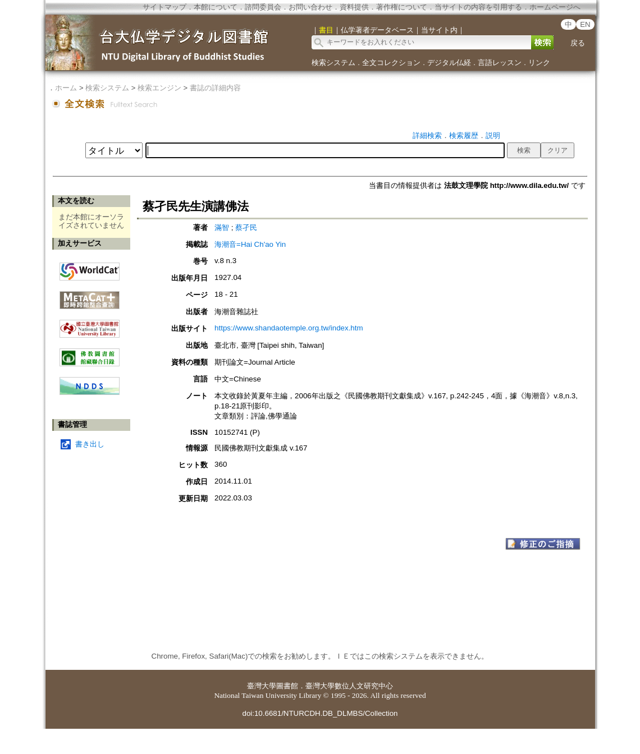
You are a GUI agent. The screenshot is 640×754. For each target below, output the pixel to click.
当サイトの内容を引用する (478, 7)
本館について (215, 7)
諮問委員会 (263, 7)
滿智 (222, 227)
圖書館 (287, 686)
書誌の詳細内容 (215, 88)
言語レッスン (500, 62)
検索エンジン (159, 88)
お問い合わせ (310, 7)
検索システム (333, 62)
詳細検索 (427, 135)
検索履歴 (463, 135)
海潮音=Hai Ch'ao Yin (250, 244)
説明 (493, 135)
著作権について (401, 7)
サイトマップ (164, 7)
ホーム (66, 88)
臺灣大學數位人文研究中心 (349, 686)
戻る (577, 43)
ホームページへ (554, 7)
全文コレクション (391, 62)
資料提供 (354, 7)
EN (585, 24)
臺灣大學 (261, 686)
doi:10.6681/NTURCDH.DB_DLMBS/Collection (319, 713)
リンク (539, 62)
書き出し (89, 444)
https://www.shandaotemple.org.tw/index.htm (288, 328)
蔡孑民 (246, 227)
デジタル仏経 (449, 62)
